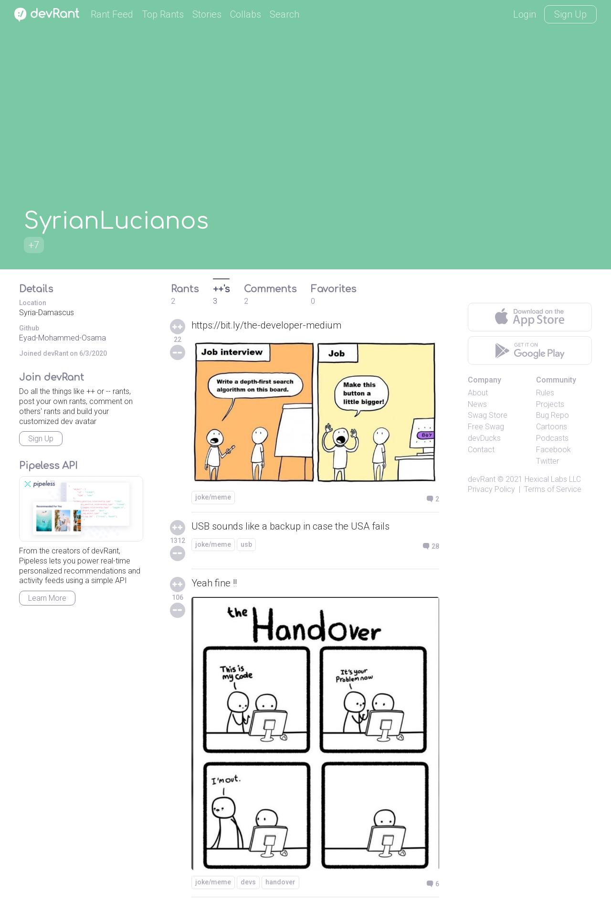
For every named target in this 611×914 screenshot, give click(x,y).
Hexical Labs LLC (553, 479)
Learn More (47, 598)
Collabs (245, 14)
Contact (481, 449)
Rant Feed (112, 14)
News (477, 404)
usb (246, 544)
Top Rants (163, 14)
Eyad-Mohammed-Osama (62, 337)
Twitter (547, 461)
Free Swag (486, 426)
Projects (550, 404)
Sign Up (570, 14)
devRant (481, 479)
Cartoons (551, 426)
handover (280, 882)
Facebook (553, 449)
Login (524, 14)
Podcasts (552, 438)
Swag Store (487, 415)
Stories (206, 14)
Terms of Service (552, 489)
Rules (545, 392)
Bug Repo (552, 415)
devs (248, 882)
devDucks (484, 438)
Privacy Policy (491, 489)
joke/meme (213, 497)
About (478, 392)
